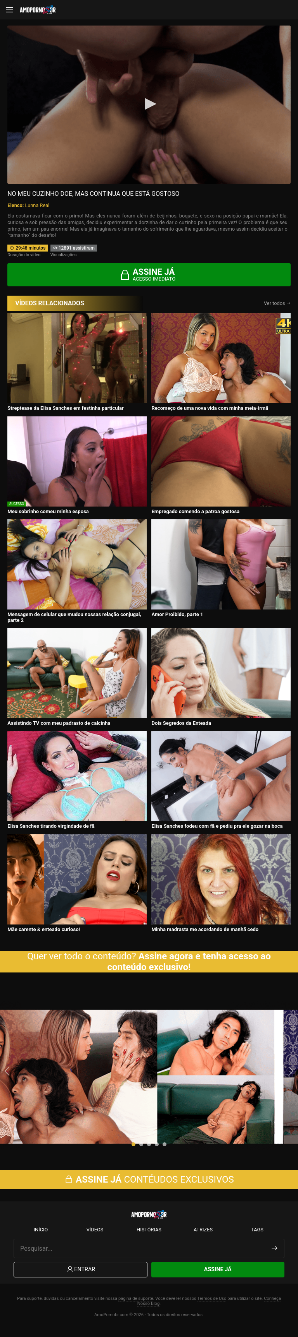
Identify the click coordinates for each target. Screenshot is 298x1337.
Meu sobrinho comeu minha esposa (48, 511)
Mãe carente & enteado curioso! (43, 929)
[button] (133, 1148)
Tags (257, 1237)
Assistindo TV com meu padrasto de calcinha (58, 723)
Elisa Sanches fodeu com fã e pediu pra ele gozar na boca (216, 826)
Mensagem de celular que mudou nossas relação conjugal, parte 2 (74, 617)
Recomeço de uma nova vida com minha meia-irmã (209, 408)
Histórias (149, 1237)
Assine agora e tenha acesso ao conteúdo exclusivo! (189, 961)
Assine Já (218, 1277)
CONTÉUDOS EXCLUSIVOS (149, 1187)
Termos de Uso (211, 1305)
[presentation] (8, 1075)
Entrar (80, 1277)
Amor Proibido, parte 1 (177, 614)
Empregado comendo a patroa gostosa (195, 511)
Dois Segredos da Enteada (181, 723)
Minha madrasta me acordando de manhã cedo (204, 929)
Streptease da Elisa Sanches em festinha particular (65, 408)
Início (41, 1237)
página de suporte (135, 1305)
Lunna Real (37, 205)
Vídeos (95, 1237)
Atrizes (203, 1237)
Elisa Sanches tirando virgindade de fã (51, 826)
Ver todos (277, 303)
